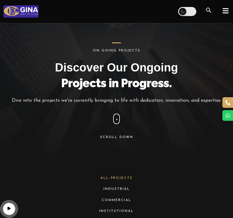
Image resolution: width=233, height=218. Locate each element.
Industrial (116, 189)
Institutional (116, 211)
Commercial (116, 200)
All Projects (116, 178)
